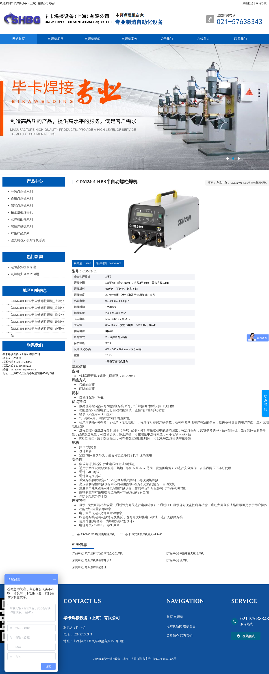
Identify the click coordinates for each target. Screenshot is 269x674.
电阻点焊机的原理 (23, 267)
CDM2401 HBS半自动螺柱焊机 (248, 182)
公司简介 (173, 635)
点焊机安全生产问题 (25, 274)
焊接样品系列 (20, 233)
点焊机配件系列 (22, 219)
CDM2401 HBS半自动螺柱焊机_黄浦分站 (37, 311)
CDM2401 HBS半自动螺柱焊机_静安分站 (37, 318)
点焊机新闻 (92, 39)
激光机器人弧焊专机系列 (28, 240)
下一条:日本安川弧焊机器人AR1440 (141, 534)
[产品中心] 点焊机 (177, 560)
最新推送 (248, 3)
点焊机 (178, 617)
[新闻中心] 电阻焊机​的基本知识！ (92, 560)
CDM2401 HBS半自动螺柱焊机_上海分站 (37, 304)
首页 (210, 182)
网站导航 (261, 3)
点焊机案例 (129, 39)
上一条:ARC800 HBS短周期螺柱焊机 (93, 534)
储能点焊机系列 (22, 205)
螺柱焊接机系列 (22, 226)
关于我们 (166, 39)
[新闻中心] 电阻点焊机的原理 (89, 567)
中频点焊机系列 (22, 191)
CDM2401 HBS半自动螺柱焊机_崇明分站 (37, 332)
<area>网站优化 (134, 107)
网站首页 (18, 39)
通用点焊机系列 (22, 198)
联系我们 (240, 39)
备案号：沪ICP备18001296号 (159, 658)
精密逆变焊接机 (22, 212)
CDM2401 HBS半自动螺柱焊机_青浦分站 (37, 325)
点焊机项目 (55, 39)
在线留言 (203, 39)
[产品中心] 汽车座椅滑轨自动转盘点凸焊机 (97, 553)
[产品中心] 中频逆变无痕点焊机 (185, 553)
